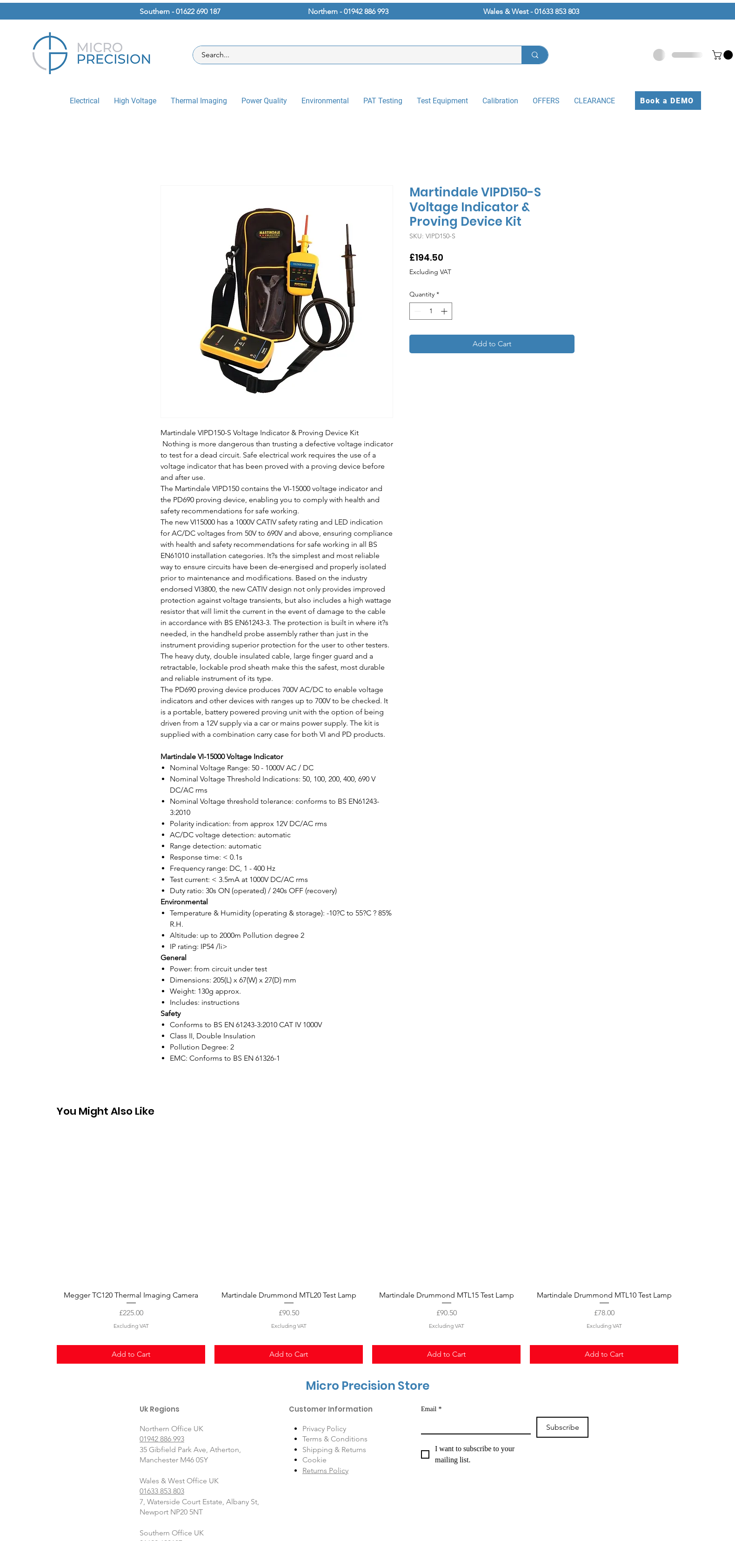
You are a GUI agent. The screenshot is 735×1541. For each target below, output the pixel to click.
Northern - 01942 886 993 (348, 11)
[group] (367, 1249)
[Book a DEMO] (668, 100)
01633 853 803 (162, 1491)
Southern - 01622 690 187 (180, 11)
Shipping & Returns (334, 1449)
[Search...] (351, 55)
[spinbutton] (430, 311)
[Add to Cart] (131, 1354)
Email (431, 1409)
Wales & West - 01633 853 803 (531, 11)
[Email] (473, 1425)
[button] (723, 55)
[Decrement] (416, 311)
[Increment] (445, 311)
